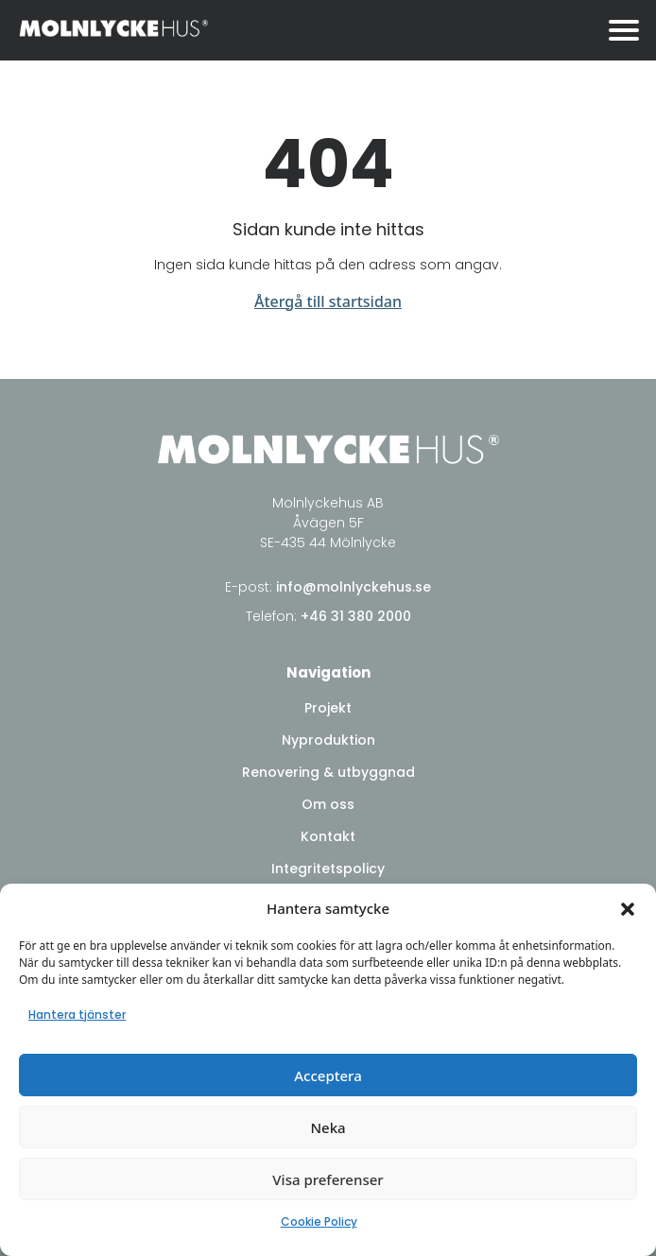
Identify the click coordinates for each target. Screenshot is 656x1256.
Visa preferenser (327, 1179)
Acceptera (327, 1075)
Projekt (328, 707)
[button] (627, 908)
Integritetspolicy (328, 868)
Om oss (328, 804)
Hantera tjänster (77, 1015)
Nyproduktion (328, 740)
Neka (327, 1127)
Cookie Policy (319, 1221)
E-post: (328, 586)
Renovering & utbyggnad (328, 772)
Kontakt (328, 836)
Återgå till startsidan (328, 301)
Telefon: (328, 616)
